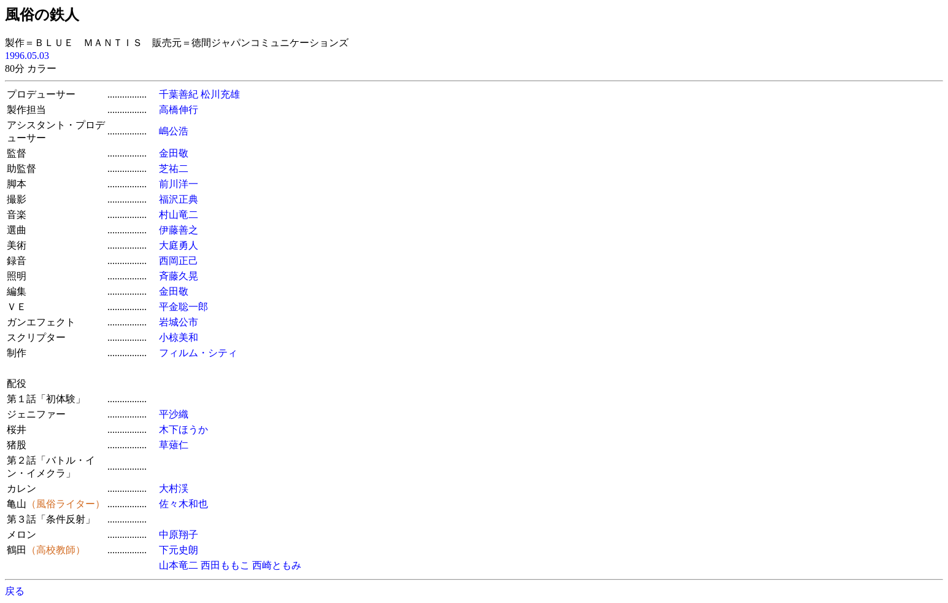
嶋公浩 (173, 131)
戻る (15, 591)
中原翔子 (178, 534)
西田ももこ (225, 565)
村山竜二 (178, 214)
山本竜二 (178, 565)
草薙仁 (173, 445)
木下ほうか (183, 429)
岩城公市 (178, 322)
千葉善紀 (178, 94)
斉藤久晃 (178, 276)
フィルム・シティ (198, 353)
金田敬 (173, 153)
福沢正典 (178, 199)
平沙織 (173, 414)
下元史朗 (178, 550)
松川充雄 (220, 94)
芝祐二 (173, 168)
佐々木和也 (183, 504)
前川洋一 (178, 184)
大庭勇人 (178, 245)
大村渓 (173, 488)
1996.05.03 (27, 55)
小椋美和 (178, 337)
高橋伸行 (178, 109)
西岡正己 (178, 260)
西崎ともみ (276, 565)
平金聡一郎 (183, 307)
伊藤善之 (178, 230)
